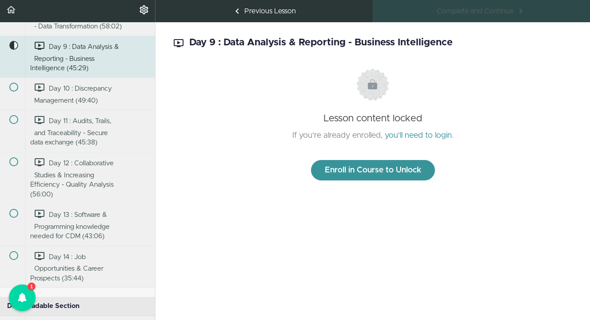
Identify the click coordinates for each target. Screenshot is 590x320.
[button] (11, 11)
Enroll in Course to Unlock (373, 170)
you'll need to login (418, 136)
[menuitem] (144, 11)
